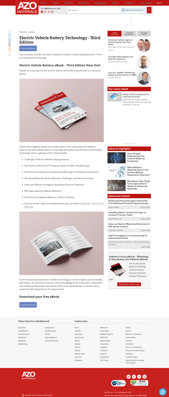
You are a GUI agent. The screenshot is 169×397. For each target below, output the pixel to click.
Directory (78, 3)
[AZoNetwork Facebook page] (45, 12)
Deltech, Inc (117, 218)
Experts (103, 354)
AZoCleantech (24, 334)
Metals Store (80, 354)
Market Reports (106, 334)
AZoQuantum (50, 331)
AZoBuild (22, 340)
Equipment (79, 337)
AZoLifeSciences (51, 340)
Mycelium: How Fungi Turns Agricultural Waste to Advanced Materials (139, 183)
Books (77, 340)
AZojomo (103, 347)
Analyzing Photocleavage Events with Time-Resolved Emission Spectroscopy (128, 201)
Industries (104, 344)
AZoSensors (50, 327)
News (77, 327)
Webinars (104, 327)
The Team (104, 360)
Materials (104, 337)
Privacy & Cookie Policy (135, 350)
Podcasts (104, 350)
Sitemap (129, 354)
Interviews (104, 331)
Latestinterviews (114, 33)
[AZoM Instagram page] (52, 12)
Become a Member (133, 334)
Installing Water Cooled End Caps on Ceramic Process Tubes (129, 213)
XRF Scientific (118, 229)
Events (77, 350)
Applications (105, 340)
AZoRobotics (23, 331)
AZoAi (47, 334)
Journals (78, 357)
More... (148, 3)
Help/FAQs (104, 357)
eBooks (32, 32)
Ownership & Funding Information (135, 361)
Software (78, 360)
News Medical (51, 337)
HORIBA (116, 207)
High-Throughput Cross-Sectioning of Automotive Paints (125, 235)
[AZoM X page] (49, 12)
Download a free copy (129, 282)
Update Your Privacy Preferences (37, 394)
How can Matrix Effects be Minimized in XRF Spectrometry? (129, 224)
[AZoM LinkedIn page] (42, 12)
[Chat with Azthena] (162, 392)
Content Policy (132, 357)
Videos (77, 347)
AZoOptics (22, 337)
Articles (78, 331)
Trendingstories (144, 33)
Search (128, 331)
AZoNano (22, 327)
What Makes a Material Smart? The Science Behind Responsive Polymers (138, 170)
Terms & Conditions (134, 347)
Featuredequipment (129, 33)
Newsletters (131, 337)
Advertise (129, 344)
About (128, 327)
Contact (129, 340)
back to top (141, 370)
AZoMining (22, 344)
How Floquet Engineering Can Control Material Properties (139, 155)
